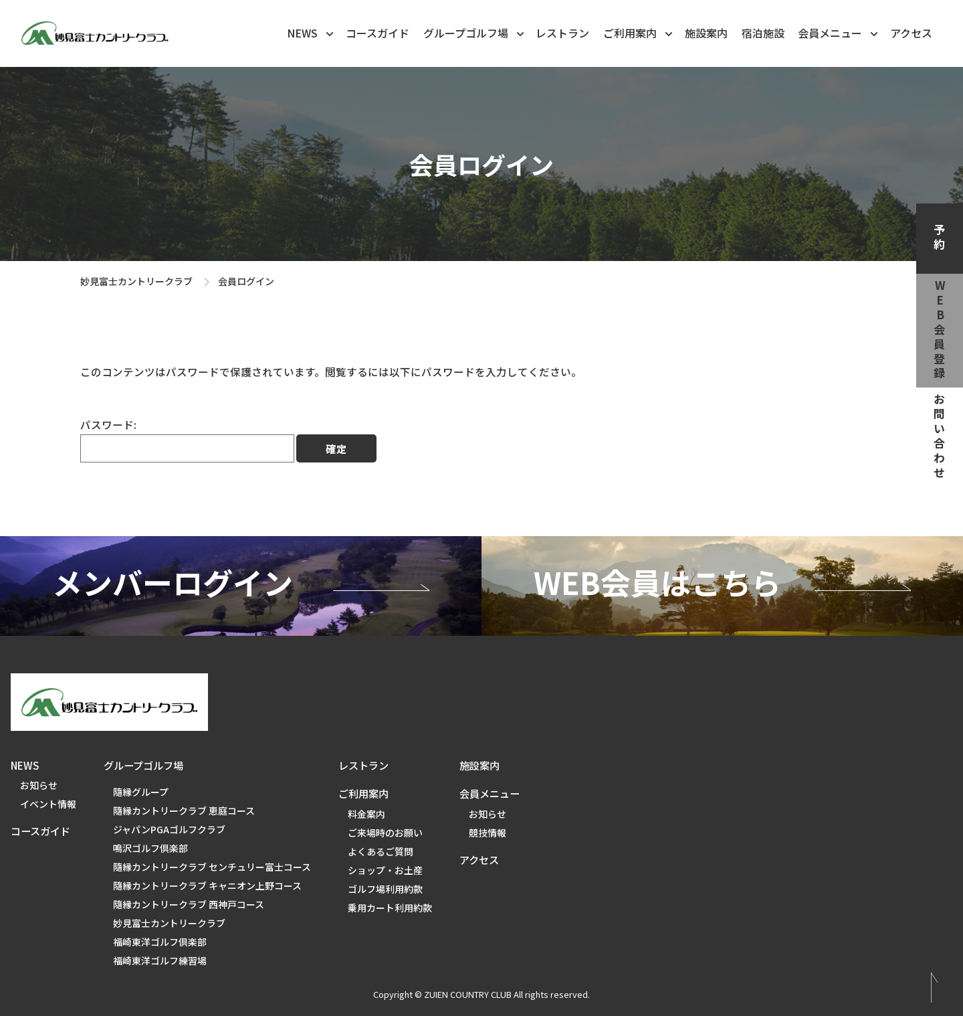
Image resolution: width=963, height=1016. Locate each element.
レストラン (562, 33)
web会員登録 (940, 330)
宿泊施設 (763, 33)
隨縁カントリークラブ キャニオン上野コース (207, 885)
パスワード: (187, 439)
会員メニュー (839, 32)
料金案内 (366, 814)
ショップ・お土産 (385, 870)
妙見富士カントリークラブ (136, 281)
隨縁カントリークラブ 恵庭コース (184, 810)
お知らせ (39, 785)
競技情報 (487, 832)
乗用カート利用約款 (390, 907)
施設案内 (706, 33)
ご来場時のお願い (385, 832)
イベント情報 (48, 804)
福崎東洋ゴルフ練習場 (160, 960)
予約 (940, 238)
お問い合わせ (940, 437)
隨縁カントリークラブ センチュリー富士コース (212, 866)
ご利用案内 (639, 32)
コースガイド (377, 33)
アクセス (911, 33)
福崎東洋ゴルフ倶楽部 (160, 941)
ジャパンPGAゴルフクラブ (169, 829)
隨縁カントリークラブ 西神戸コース (188, 904)
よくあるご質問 (380, 851)
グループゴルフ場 (474, 32)
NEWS (311, 32)
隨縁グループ (141, 791)
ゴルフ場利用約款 (385, 889)
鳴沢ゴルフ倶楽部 (150, 848)
